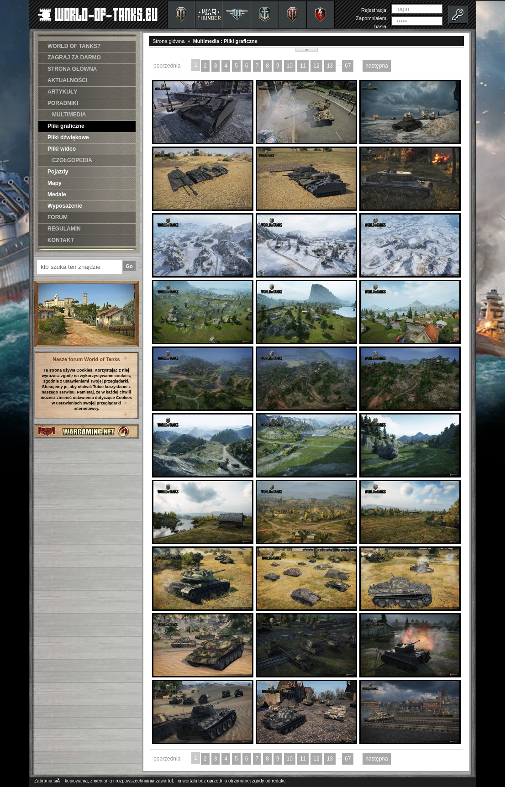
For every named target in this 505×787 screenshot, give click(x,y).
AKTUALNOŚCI (67, 80)
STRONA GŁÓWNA (72, 69)
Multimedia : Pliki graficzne (225, 41)
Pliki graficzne (65, 126)
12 (316, 66)
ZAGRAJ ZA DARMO (74, 57)
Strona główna (168, 41)
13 (330, 66)
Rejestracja (373, 10)
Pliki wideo (61, 149)
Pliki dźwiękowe (68, 137)
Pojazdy (57, 171)
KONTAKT (60, 240)
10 (290, 66)
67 (348, 66)
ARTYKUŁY (62, 92)
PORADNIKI (62, 103)
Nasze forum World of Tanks (86, 359)
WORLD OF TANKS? (73, 46)
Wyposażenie (64, 206)
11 (303, 66)
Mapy (54, 183)
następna (376, 66)
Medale (56, 194)
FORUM (57, 217)
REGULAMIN (64, 229)
